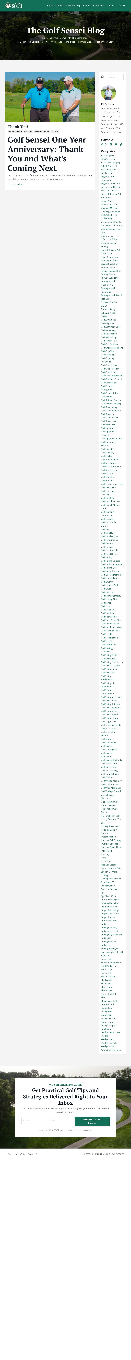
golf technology (109, 867)
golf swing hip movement (109, 809)
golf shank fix (108, 721)
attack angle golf (110, 168)
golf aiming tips (109, 357)
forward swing (109, 345)
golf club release (110, 413)
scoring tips (107, 1159)
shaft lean (106, 1175)
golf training (107, 886)
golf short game (110, 724)
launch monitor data (112, 1032)
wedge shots (108, 1246)
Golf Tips (60, 5)
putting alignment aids (110, 1109)
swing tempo (108, 1218)
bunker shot (107, 211)
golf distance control (112, 460)
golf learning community (42, 132)
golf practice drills (110, 642)
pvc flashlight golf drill (110, 1133)
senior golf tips (109, 1167)
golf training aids (110, 890)
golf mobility (107, 622)
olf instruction (108, 1052)
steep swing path (110, 1194)
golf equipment (109, 496)
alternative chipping (111, 164)
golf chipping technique (108, 407)
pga (103, 1060)
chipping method (110, 219)
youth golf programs (112, 1250)
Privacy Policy (20, 1354)
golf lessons (107, 606)
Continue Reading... (15, 185)
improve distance (110, 1005)
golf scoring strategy (112, 701)
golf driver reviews (111, 484)
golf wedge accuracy (107, 932)
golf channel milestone (15, 132)
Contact (110, 5)
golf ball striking (109, 377)
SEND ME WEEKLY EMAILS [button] (92, 1321)
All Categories (108, 156)
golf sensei (55, 132)
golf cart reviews (110, 385)
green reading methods (108, 952)
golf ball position (110, 373)
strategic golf (108, 1198)
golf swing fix (108, 796)
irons (103, 1021)
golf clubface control (108, 434)
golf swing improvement (108, 817)
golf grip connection (112, 543)
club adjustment (110, 227)
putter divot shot (110, 1092)
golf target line (109, 855)
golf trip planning (110, 918)
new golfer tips (109, 1048)
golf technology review (109, 873)
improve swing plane (112, 1009)
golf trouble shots (111, 922)
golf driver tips (109, 488)
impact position (109, 997)
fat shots (106, 334)
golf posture (107, 634)
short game (107, 1179)
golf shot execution (111, 732)
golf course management (108, 446)
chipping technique (111, 223)
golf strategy (108, 764)
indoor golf (107, 1013)
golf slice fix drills (110, 752)
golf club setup (109, 420)
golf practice (107, 638)
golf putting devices (111, 653)
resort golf (107, 1143)
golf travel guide (110, 910)
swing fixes (107, 1206)
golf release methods (107, 675)
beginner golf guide (111, 188)
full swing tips (109, 349)
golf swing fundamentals (108, 802)
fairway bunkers (109, 302)
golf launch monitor (111, 586)
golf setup (106, 713)
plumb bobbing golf (111, 1068)
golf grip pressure (110, 547)
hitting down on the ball (112, 979)
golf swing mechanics (106, 825)
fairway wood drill (111, 306)
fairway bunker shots (109, 296)
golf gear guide (109, 539)
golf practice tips (110, 646)
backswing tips (109, 172)
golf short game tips (112, 728)
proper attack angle (111, 1080)
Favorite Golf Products (93, 5)
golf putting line (109, 665)
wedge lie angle (110, 1242)
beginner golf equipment (108, 182)
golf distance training (108, 466)
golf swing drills (109, 792)
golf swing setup (110, 843)
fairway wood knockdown (108, 312)
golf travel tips (109, 914)
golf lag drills (108, 582)
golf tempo (107, 878)
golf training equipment (107, 896)
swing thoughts (109, 1222)
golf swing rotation (111, 835)
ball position (107, 176)
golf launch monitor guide (111, 592)
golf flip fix (107, 531)
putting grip (107, 1115)
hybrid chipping (109, 989)
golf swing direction (111, 788)
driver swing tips (110, 278)
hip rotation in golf (111, 973)
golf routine (107, 693)
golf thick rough (110, 882)
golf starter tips (109, 760)
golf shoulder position (108, 738)
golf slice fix (107, 748)
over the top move (111, 1056)
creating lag (107, 255)
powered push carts (111, 1072)
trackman (106, 1226)
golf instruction (109, 571)
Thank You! (20, 127)
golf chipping (108, 401)
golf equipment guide (109, 509)
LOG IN (121, 5)
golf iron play (108, 574)
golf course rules (110, 452)
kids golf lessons (110, 1028)
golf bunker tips (110, 381)
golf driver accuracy (112, 476)
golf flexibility (108, 527)
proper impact (108, 1088)
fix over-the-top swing (110, 340)
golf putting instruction (107, 659)
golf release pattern (111, 681)
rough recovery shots (109, 1149)
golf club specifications (108, 426)
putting (104, 1096)
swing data (107, 1202)
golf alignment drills (112, 365)
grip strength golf (110, 957)
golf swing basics (110, 776)
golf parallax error (110, 626)
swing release (108, 1214)
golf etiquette (108, 523)
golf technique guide (109, 861)
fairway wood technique (108, 320)
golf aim (105, 353)
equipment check (110, 282)
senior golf (107, 1163)
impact (104, 993)
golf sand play (108, 697)
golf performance (110, 630)
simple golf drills (110, 1186)
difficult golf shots (111, 259)
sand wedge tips (110, 1155)
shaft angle (107, 1171)
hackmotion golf (110, 961)
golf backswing (109, 369)
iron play (105, 1017)
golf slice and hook (111, 744)
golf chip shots (109, 397)
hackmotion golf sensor (110, 967)
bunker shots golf (110, 215)
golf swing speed (110, 847)
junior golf (106, 1025)
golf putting (107, 649)
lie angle (105, 1040)
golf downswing (110, 472)
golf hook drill (109, 555)
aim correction (109, 160)
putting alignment (110, 1104)
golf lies (105, 618)
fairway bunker (109, 290)
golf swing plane (110, 831)
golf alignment (109, 361)
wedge (105, 1234)
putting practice (109, 1119)
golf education (28, 132)
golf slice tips (108, 756)
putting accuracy (110, 1100)
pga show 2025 (109, 1064)
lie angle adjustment (112, 1044)
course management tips (112, 249)
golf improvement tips (110, 565)
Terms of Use (33, 1354)
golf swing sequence (112, 839)
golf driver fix (108, 480)
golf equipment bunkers (109, 501)
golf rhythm (107, 685)
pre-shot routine (110, 1076)
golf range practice (111, 669)
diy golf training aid (111, 270)
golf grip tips (108, 551)
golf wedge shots (110, 938)
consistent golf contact (109, 241)
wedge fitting (108, 1238)
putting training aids (111, 1127)
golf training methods (107, 904)
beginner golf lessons (108, 193)
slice (103, 1190)
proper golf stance (111, 1084)
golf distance (108, 456)
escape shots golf (110, 286)
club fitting (107, 231)
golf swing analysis (111, 772)
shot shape (107, 1182)
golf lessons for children (109, 612)
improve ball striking (112, 1001)
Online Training (73, 5)
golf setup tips (109, 717)
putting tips (107, 1123)
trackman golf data (111, 1230)
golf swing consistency (107, 782)
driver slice (107, 274)
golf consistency (110, 440)
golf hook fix (108, 559)
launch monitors (110, 1036)
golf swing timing (110, 851)
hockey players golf (111, 985)
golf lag (105, 578)
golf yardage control (112, 946)
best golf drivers (110, 199)
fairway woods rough (109, 328)
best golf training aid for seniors (112, 205)
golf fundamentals (111, 535)
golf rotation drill (110, 689)
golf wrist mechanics (112, 942)
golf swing (106, 768)
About (50, 5)
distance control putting (110, 265)
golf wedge (107, 926)
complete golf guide (112, 235)
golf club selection (111, 417)
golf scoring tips (110, 705)
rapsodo (105, 1139)
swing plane (107, 1210)
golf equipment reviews (109, 517)
